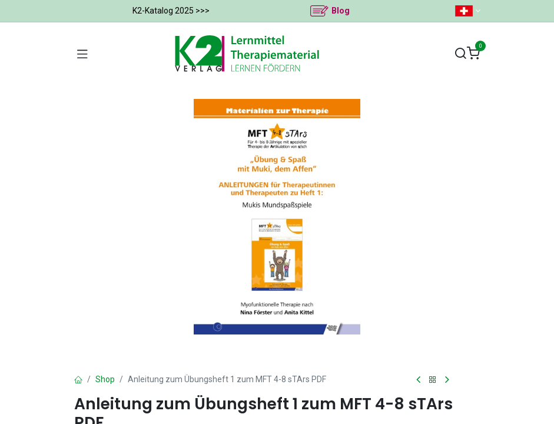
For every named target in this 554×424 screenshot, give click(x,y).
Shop (105, 379)
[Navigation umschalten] (82, 53)
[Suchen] (460, 54)
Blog (340, 10)
